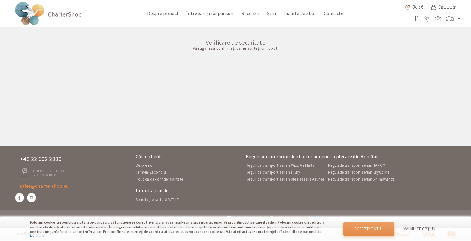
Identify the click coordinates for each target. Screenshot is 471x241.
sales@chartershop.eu (44, 186)
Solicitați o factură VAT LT (157, 199)
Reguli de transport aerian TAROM (356, 165)
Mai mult (37, 236)
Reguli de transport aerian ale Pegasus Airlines (285, 179)
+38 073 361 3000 (48, 170)
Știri (271, 13)
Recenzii (250, 13)
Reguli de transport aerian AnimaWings (361, 179)
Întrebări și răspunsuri (209, 13)
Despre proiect (163, 13)
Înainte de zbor (300, 13)
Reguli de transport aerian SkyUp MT (359, 172)
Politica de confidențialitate (159, 179)
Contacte (334, 13)
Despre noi (145, 165)
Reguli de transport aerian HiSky (273, 172)
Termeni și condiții (151, 172)
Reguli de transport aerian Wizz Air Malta (280, 165)
